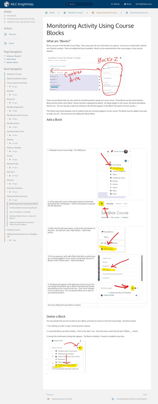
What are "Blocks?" (14, 56)
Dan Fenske (29, 19)
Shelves (115, 4)
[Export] (21, 43)
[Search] (67, 4)
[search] (79, 4)
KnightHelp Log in (144, 4)
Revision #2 (10, 16)
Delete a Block (12, 62)
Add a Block (11, 59)
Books (127, 4)
